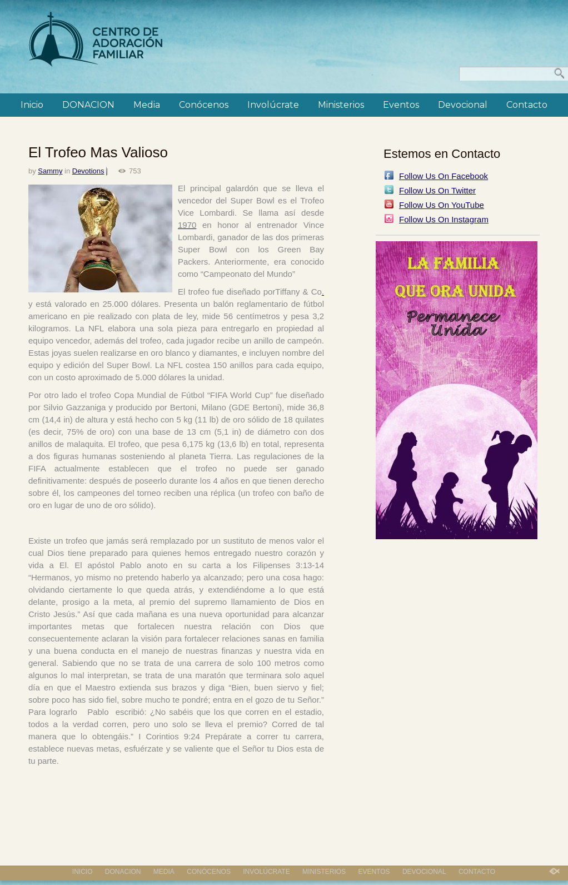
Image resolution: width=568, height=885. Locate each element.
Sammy (50, 171)
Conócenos (203, 105)
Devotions (88, 171)
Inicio (32, 105)
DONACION (88, 105)
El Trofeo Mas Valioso (98, 152)
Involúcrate (273, 105)
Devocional (462, 105)
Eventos (401, 105)
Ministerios (341, 105)
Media (146, 105)
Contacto (526, 105)
